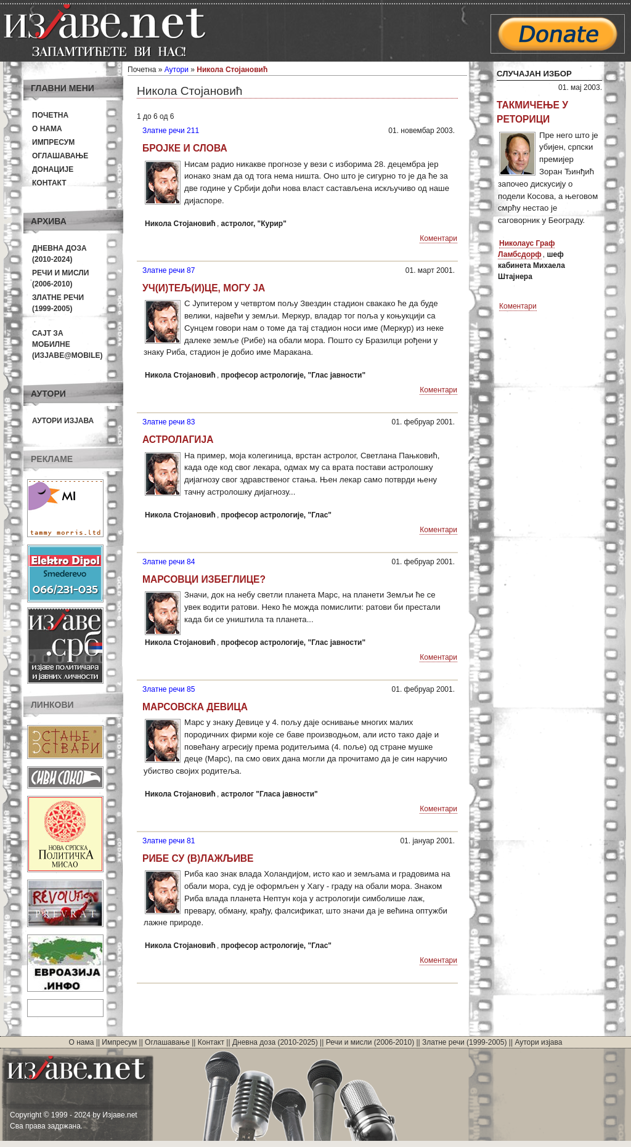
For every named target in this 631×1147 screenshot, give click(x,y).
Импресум (53, 142)
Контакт (49, 183)
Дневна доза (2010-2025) (275, 1042)
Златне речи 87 (168, 270)
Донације (52, 169)
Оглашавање (60, 156)
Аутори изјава (63, 420)
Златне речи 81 (168, 841)
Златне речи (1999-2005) (464, 1042)
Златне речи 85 (168, 689)
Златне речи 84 (168, 561)
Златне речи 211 (170, 130)
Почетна (50, 115)
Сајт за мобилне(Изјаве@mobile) (67, 344)
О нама (47, 128)
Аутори (177, 69)
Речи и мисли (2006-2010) (370, 1042)
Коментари (438, 238)
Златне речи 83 (168, 422)
